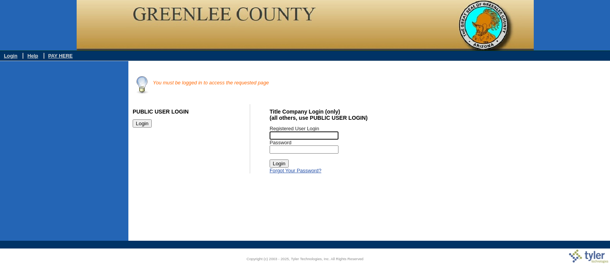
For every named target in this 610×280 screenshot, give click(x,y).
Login (11, 56)
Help (32, 56)
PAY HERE (60, 56)
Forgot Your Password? (295, 170)
